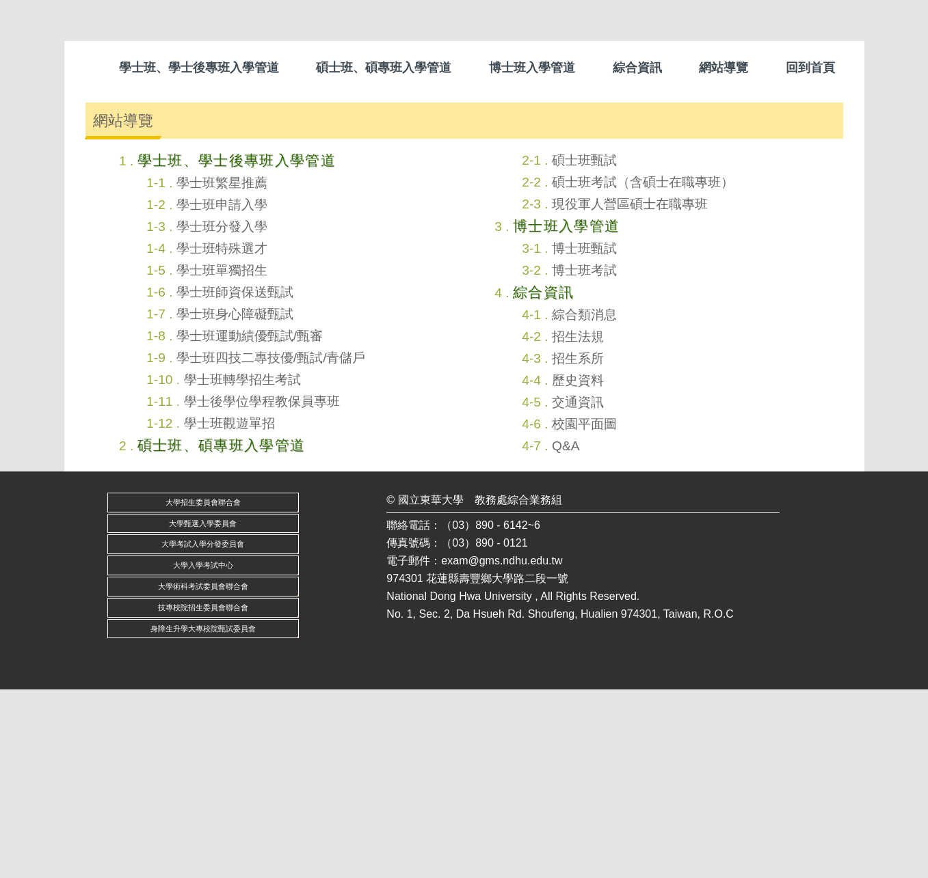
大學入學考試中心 (203, 754)
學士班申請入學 (221, 392)
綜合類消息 (584, 502)
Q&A (566, 634)
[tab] (453, 270)
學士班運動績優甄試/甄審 (249, 524)
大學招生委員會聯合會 (203, 690)
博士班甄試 (584, 436)
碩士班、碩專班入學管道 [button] (383, 67)
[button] (92, 182)
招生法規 (578, 524)
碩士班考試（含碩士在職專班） (643, 370)
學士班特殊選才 (221, 436)
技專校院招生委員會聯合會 (203, 795)
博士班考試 (584, 458)
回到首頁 (810, 67)
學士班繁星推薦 (221, 370)
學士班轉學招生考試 (242, 567)
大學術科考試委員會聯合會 (203, 775)
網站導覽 (723, 67)
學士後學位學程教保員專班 (262, 589)
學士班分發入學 (221, 414)
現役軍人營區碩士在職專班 (630, 392)
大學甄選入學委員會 (203, 711)
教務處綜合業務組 (518, 688)
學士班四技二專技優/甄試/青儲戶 (271, 545)
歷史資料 (578, 568)
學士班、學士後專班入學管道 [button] (199, 67)
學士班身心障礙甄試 (234, 502)
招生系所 (578, 546)
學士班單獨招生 (221, 458)
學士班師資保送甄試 (234, 480)
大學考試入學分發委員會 (202, 732)
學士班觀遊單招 (229, 611)
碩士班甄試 (584, 348)
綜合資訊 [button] (637, 67)
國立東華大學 (431, 688)
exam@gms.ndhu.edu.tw (501, 748)
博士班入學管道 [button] (532, 67)
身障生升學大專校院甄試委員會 (203, 816)
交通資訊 (578, 590)
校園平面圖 (584, 612)
